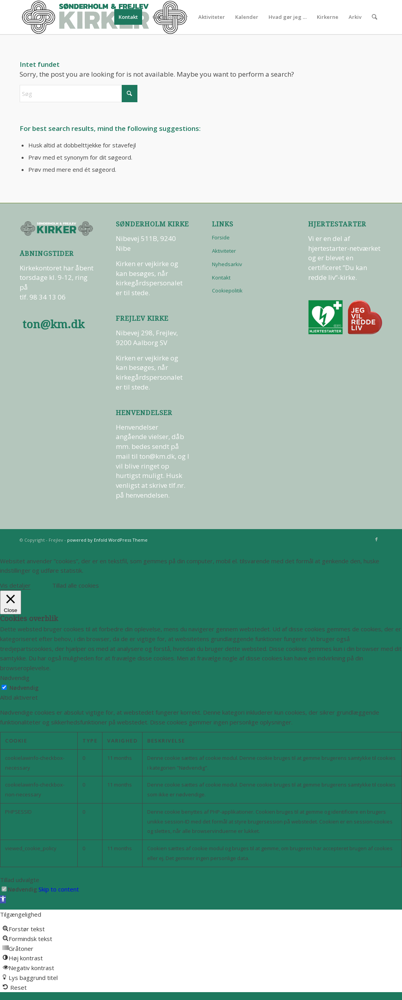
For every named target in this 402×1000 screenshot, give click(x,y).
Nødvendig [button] (14, 678)
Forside (221, 237)
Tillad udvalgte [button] (19, 880)
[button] (3, 899)
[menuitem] (129, 17)
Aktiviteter (224, 250)
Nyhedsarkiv (227, 264)
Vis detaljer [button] (15, 585)
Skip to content (58, 889)
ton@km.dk (53, 324)
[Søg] (374, 17)
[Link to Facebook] (376, 539)
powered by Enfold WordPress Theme (107, 540)
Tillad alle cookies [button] (75, 585)
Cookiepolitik (227, 290)
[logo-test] (104, 17)
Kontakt (221, 277)
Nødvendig (23, 687)
